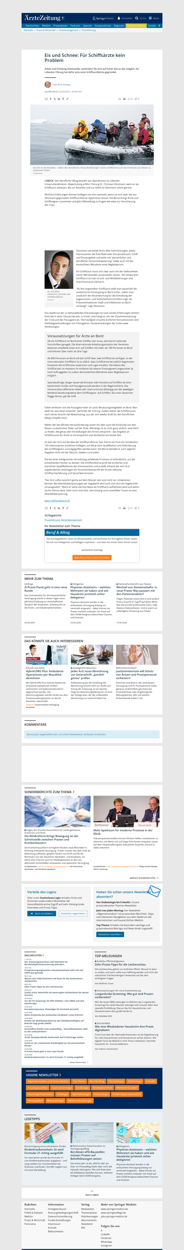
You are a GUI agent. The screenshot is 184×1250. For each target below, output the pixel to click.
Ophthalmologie (81, 1094)
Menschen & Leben (127, 1088)
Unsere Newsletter (42, 1075)
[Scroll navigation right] (159, 26)
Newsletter (87, 1224)
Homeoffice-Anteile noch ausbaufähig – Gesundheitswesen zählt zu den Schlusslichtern (56, 1030)
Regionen (119, 26)
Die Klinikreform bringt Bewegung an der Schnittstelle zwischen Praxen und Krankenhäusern (51, 839)
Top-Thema (79, 1081)
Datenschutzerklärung (60, 1216)
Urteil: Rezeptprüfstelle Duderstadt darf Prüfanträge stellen (53, 1037)
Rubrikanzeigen (89, 1216)
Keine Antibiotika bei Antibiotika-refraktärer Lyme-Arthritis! (53, 1015)
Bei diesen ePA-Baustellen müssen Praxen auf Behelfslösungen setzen (87, 1155)
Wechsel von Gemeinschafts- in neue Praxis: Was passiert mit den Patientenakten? (136, 591)
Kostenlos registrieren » (74, 913)
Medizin (46, 26)
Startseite (29, 1209)
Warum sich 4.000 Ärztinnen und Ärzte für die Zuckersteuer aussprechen (53, 980)
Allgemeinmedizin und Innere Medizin (48, 1081)
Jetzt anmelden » (41, 913)
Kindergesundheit (102, 1088)
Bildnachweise (55, 1231)
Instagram (106, 1246)
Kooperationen (103, 26)
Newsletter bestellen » (110, 934)
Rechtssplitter (35, 1101)
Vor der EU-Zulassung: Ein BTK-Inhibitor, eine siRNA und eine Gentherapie (54, 1002)
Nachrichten (32, 26)
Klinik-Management (71, 520)
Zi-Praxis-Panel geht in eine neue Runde (45, 589)
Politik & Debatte (136, 26)
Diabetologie (135, 1081)
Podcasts (75, 26)
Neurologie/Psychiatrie (40, 1094)
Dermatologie (116, 1081)
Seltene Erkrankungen (80, 1101)
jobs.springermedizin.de (114, 1216)
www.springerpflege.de (113, 1213)
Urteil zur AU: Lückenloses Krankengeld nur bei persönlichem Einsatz (54, 1044)
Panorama (30, 1224)
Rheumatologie (55, 1101)
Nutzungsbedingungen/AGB (63, 1213)
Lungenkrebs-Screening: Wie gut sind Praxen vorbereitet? (124, 995)
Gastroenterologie (62, 1088)
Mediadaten (87, 1209)
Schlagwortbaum (57, 1209)
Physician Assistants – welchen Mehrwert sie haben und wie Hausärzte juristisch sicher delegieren (90, 593)
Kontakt (52, 1228)
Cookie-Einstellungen (59, 1220)
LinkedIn (105, 1234)
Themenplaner (89, 1213)
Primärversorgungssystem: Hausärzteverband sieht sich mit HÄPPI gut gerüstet (53, 971)
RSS (83, 1228)
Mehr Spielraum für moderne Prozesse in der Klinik (123, 832)
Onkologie (62, 1094)
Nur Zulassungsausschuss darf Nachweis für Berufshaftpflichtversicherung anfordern (46, 963)
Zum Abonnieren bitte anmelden (92, 557)
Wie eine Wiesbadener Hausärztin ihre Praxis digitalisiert (124, 1028)
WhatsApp (106, 1242)
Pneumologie (101, 1094)
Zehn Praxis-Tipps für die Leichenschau (43, 987)
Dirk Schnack (64, 84)
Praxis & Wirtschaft (34, 1220)
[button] (153, 18)
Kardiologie (82, 1088)
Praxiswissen (60, 26)
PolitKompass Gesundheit (127, 1094)
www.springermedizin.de (114, 1209)
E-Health (150, 1081)
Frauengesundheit (38, 1088)
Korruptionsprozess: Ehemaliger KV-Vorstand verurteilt (51, 1009)
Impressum (54, 1224)
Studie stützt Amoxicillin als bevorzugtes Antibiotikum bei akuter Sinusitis (56, 994)
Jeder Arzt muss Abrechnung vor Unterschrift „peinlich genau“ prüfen (89, 675)
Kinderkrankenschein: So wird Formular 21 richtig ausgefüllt (53, 1057)
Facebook (106, 1238)
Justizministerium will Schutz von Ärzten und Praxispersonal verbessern (136, 675)
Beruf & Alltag (97, 1081)
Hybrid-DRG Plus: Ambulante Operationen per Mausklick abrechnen (45, 675)
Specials (87, 26)
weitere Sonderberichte (145, 878)
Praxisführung (52, 520)
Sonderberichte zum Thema (48, 792)
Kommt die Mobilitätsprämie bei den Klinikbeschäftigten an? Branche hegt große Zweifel (54, 1022)
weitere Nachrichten (79, 1062)
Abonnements (89, 1220)
